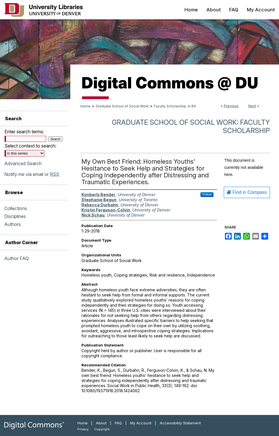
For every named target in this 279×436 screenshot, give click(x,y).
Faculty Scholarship (170, 106)
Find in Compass (247, 192)
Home (85, 106)
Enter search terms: (24, 131)
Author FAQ (16, 258)
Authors (12, 224)
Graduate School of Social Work (122, 106)
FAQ (118, 423)
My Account (140, 423)
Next (252, 106)
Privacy (83, 429)
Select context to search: (30, 146)
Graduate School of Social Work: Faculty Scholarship (191, 126)
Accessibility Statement (180, 423)
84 (193, 106)
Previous (231, 106)
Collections (15, 208)
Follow (207, 194)
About (101, 423)
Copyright (102, 429)
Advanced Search (23, 163)
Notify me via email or (31, 174)
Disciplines (15, 216)
